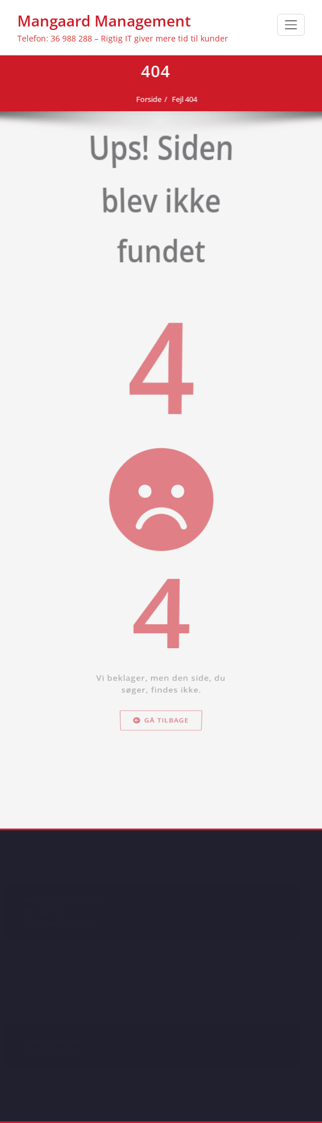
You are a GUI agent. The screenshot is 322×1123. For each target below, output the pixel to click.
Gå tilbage (161, 815)
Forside (144, 99)
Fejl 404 (180, 99)
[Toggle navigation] (291, 25)
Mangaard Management (104, 20)
